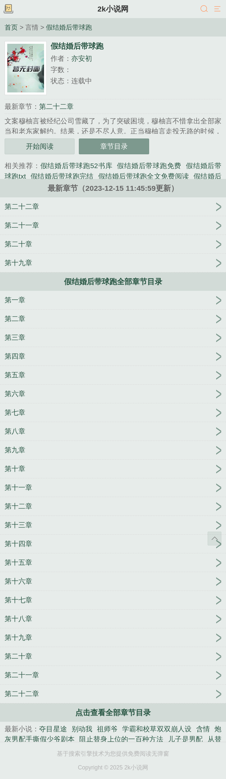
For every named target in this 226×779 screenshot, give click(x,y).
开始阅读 (40, 146)
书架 (8, 9)
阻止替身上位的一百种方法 (121, 739)
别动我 (82, 729)
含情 (203, 729)
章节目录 (114, 146)
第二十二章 (56, 106)
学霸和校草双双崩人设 (157, 729)
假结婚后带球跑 (69, 27)
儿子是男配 (185, 739)
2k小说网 (113, 9)
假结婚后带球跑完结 (62, 176)
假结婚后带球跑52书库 (76, 165)
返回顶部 (214, 538)
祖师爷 (107, 729)
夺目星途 (53, 729)
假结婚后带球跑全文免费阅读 (143, 176)
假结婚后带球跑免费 (149, 165)
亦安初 (81, 58)
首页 (11, 27)
